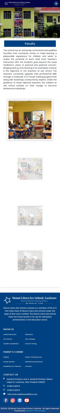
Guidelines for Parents (12, 366)
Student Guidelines (10, 344)
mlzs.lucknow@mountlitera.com (20, 394)
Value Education (10, 334)
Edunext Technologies (36, 410)
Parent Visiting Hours (33, 357)
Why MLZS (29, 334)
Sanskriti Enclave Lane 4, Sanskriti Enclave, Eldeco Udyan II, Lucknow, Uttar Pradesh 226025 (28, 380)
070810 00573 (11, 386)
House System (9, 362)
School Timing (31, 344)
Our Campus (30, 339)
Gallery (6, 357)
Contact (28, 366)
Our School (7, 339)
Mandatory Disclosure (34, 362)
